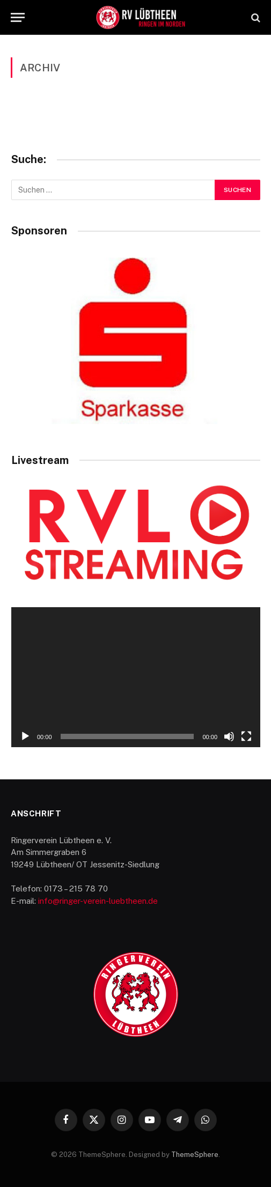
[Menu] (18, 17)
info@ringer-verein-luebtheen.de (98, 900)
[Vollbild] (246, 736)
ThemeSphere (194, 1155)
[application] (135, 677)
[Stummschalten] (229, 736)
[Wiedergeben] (25, 736)
